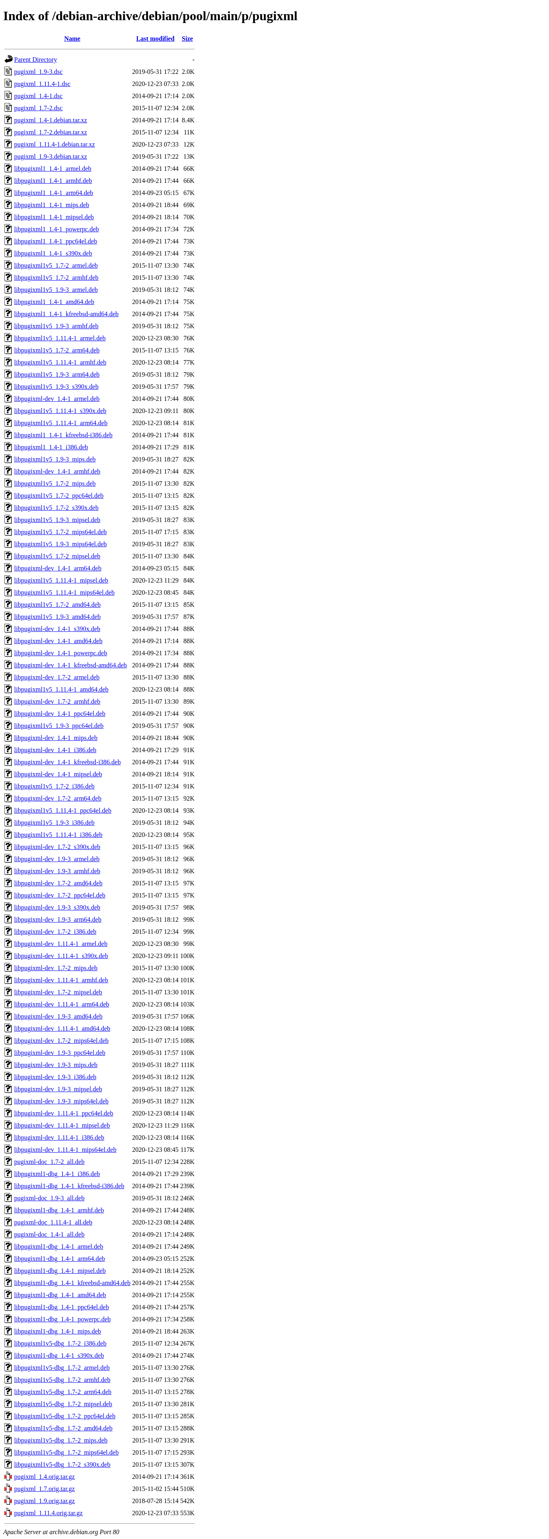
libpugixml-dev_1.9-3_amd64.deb (58, 1016)
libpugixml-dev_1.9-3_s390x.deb (57, 907)
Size (187, 38)
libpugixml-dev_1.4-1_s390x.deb (57, 628)
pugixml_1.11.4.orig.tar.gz (48, 1513)
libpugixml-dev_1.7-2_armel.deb (57, 677)
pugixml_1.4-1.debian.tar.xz (50, 120)
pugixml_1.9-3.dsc (38, 71)
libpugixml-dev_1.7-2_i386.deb (55, 931)
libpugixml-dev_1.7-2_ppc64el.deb (59, 895)
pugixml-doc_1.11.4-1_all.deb (53, 1222)
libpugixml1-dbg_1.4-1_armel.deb (58, 1246)
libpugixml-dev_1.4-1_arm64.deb (57, 568)
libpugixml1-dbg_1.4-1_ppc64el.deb (61, 1307)
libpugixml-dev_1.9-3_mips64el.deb (61, 1101)
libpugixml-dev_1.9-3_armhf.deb (57, 871)
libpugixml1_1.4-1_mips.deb (51, 204)
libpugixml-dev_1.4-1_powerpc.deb (60, 653)
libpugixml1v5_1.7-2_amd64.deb (57, 604)
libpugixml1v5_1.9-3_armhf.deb (56, 326)
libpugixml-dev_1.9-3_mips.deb (55, 1064)
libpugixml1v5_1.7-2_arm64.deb (57, 350)
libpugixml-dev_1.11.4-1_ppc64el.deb (63, 1113)
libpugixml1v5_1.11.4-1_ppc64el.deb (62, 810)
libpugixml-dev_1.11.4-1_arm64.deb (61, 1004)
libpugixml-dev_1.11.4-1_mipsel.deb (62, 1125)
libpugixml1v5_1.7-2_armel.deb (56, 265)
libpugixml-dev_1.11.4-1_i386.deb (59, 1137)
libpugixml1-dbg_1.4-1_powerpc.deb (62, 1319)
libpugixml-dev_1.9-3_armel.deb (57, 858)
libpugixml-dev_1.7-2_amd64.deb (58, 883)
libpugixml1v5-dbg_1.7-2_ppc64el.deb (65, 1416)
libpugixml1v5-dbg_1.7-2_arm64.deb (62, 1391)
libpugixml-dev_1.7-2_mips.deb (55, 967)
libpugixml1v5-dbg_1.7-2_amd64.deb (63, 1428)
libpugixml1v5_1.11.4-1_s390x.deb (60, 410)
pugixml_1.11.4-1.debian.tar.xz (54, 144)
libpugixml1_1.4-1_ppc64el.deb (55, 241)
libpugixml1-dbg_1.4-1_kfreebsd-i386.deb (69, 1186)
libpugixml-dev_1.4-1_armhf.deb (57, 471)
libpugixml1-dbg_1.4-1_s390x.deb (59, 1355)
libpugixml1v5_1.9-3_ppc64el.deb (58, 725)
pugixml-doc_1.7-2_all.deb (49, 1161)
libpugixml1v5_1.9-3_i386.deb (54, 822)
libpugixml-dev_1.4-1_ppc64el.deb (59, 713)
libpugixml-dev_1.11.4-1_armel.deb (60, 943)
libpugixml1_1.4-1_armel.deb (52, 168)
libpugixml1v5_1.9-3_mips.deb (55, 459)
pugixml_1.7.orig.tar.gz (44, 1488)
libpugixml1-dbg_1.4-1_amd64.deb (60, 1295)
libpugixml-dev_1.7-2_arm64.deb (57, 798)
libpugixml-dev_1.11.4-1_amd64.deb (62, 1028)
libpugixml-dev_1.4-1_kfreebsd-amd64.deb (70, 665)
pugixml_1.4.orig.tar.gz (44, 1476)
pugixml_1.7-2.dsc (38, 108)
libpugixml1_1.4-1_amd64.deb (54, 301)
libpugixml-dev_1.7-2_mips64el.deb (61, 1040)
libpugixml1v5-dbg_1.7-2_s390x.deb (62, 1464)
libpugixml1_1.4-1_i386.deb (51, 447)
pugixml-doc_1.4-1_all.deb (49, 1234)
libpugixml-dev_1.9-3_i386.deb (55, 1077)
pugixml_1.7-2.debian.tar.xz (50, 132)
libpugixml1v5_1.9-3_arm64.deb (57, 374)
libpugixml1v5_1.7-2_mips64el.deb (60, 531)
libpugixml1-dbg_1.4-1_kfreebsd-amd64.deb (72, 1282)
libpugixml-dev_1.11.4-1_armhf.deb (61, 980)
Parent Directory (35, 59)
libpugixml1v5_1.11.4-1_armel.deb (59, 338)
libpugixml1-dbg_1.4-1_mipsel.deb (60, 1270)
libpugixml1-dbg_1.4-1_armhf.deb (59, 1210)
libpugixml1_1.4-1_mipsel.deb (54, 217)
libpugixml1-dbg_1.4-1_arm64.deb (59, 1258)
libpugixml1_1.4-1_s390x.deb (53, 253)
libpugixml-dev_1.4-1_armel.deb (57, 398)
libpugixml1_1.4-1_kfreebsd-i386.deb (63, 435)
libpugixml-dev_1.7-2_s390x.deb (57, 846)
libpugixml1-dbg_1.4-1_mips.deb (57, 1331)
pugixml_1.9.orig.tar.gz (44, 1500)
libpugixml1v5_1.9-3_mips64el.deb (60, 544)
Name (72, 38)
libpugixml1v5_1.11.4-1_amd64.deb (61, 689)
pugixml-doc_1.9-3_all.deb (49, 1198)
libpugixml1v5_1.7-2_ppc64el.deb (58, 495)
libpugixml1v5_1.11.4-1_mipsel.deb (61, 580)
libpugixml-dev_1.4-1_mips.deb (55, 737)
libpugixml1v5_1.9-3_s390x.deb (56, 386)
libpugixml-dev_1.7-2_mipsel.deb (58, 992)
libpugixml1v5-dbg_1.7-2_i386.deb (60, 1343)
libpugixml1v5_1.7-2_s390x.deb (56, 507)
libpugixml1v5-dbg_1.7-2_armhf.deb (62, 1379)
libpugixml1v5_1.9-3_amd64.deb (57, 616)
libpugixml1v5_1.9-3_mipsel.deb (57, 519)
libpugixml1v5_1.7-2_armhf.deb (56, 277)
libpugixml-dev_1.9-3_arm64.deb (57, 919)
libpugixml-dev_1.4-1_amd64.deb (58, 640)
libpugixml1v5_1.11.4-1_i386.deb (58, 834)
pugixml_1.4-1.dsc (38, 95)
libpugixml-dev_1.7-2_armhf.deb (57, 701)
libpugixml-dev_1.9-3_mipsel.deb (58, 1089)
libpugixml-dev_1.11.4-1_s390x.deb (61, 955)
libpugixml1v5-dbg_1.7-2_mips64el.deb (66, 1452)
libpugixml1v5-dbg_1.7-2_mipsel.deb (63, 1404)
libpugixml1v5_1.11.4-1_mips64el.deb (64, 592)
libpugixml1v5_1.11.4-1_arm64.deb (60, 422)
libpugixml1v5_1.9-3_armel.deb (56, 289)
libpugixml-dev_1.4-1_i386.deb (55, 749)
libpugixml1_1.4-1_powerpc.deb (56, 229)
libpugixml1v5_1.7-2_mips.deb (55, 483)
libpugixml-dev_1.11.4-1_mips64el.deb (65, 1149)
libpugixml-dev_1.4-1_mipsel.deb (58, 774)
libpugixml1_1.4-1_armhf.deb (53, 180)
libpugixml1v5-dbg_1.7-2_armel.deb (61, 1367)
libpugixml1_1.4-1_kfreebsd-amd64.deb (66, 313)
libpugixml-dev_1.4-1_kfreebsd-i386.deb (67, 762)
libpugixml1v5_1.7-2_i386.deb (54, 786)
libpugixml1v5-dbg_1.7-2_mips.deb (60, 1440)
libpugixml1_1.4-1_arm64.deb (53, 192)
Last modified (155, 38)
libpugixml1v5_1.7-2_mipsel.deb (57, 556)
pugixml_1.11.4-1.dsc (42, 83)
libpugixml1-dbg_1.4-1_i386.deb (57, 1173)
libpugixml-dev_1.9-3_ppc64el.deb (59, 1052)
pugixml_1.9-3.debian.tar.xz (50, 156)
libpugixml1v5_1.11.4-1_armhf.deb (60, 362)
